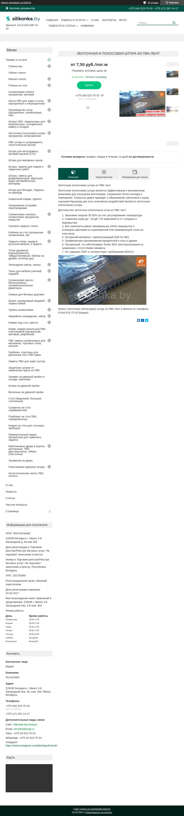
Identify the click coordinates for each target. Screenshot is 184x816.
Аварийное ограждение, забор (27, 316)
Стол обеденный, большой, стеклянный (25, 400)
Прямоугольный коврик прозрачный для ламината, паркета (24, 437)
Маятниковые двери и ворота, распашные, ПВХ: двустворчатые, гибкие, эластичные (26, 450)
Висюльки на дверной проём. (26, 392)
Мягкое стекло (17, 79)
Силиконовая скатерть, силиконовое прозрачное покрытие (23, 217)
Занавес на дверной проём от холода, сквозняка (26, 378)
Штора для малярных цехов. (25, 160)
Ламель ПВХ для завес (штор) (26, 361)
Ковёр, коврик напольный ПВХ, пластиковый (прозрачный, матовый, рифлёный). (27, 331)
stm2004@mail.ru (24, 729)
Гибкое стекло (17, 72)
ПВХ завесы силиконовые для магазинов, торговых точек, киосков (26, 343)
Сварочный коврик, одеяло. (25, 198)
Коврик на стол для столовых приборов (26, 427)
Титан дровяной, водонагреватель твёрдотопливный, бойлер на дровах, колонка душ (26, 254)
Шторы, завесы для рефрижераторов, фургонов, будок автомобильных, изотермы (25, 179)
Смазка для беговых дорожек (26, 294)
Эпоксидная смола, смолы (24, 264)
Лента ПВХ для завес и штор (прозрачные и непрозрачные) (26, 102)
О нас (95, 20)
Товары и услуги (73, 20)
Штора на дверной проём (23, 385)
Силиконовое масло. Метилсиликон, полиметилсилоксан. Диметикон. (21, 284)
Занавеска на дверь (20, 460)
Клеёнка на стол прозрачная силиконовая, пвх (25, 234)
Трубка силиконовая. (21, 309)
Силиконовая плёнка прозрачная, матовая (21, 93)
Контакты (109, 20)
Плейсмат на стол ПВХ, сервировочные (22, 418)
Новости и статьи (62, 25)
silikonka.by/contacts (25, 724)
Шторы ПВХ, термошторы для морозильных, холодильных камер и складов (26, 124)
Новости (11, 491)
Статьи (10, 498)
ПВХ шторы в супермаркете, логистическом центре (25, 143)
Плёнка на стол (17, 85)
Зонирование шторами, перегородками (22, 206)
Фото (123, 20)
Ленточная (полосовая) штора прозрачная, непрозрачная (26, 134)
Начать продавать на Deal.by (16, 2)
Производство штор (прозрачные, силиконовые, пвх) (25, 112)
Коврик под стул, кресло (23, 322)
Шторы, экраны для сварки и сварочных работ (25, 168)
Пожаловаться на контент (98, 812)
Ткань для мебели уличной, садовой (25, 272)
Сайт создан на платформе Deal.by (92, 809)
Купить (89, 85)
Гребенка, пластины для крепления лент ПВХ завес (24, 353)
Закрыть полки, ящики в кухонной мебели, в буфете (25, 243)
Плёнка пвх (15, 66)
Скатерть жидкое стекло (23, 226)
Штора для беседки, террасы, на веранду (26, 191)
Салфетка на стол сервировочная (19, 409)
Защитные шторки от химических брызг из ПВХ (24, 369)
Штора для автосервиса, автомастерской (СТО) (23, 152)
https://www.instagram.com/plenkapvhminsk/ (31, 745)
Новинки (87, 25)
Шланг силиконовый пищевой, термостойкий (26, 302)
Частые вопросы (16, 504)
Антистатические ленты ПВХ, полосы (26, 474)
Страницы (12, 511)
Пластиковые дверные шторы (26, 466)
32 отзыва (153, 2)
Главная (52, 20)
